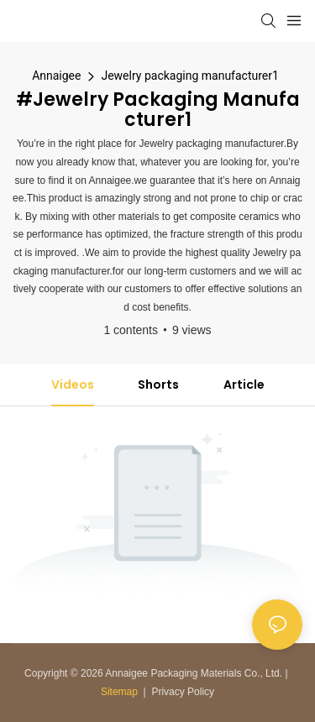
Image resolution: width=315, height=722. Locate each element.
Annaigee (56, 75)
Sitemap (119, 692)
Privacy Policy (182, 692)
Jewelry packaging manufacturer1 (189, 75)
